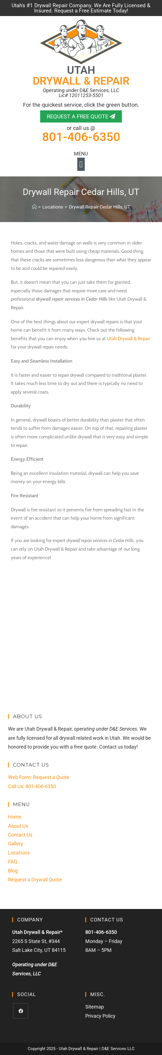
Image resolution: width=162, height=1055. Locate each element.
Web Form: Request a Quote (39, 777)
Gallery (15, 843)
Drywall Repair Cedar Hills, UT (99, 207)
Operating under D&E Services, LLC (81, 92)
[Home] (34, 207)
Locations (19, 853)
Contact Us (20, 835)
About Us (18, 826)
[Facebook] (20, 1010)
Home (15, 817)
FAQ (12, 861)
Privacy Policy (100, 1016)
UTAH (81, 75)
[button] (81, 164)
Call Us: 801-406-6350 (32, 786)
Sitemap (94, 1007)
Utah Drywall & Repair (128, 338)
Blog (13, 871)
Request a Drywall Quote (35, 879)
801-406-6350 (81, 137)
